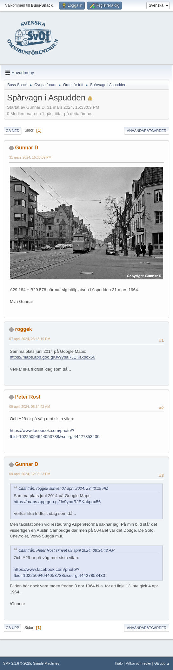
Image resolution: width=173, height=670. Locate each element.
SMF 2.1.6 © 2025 (17, 663)
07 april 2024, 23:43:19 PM (29, 339)
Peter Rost (27, 397)
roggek (23, 329)
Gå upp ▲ (162, 663)
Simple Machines (46, 663)
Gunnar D (26, 147)
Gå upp (12, 628)
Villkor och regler (138, 663)
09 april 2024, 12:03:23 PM (29, 474)
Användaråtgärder (146, 131)
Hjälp (119, 663)
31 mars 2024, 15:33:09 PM (30, 157)
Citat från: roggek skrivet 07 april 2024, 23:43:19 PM (63, 488)
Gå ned (12, 131)
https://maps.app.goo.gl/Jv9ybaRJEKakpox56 (52, 357)
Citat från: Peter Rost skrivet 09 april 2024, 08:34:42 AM (66, 550)
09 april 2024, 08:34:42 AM (29, 406)
